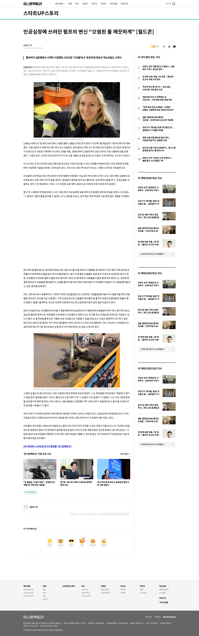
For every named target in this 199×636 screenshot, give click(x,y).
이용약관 (157, 617)
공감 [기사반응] (157, 46)
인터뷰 (45, 599)
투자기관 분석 (28, 596)
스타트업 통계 (28, 590)
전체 (70, 4)
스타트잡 (143, 593)
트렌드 (85, 4)
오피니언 (124, 4)
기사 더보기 (124, 454)
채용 (141, 590)
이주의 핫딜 (86, 593)
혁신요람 (113, 4)
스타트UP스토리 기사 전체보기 (152, 254)
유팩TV (123, 590)
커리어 (103, 4)
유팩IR (122, 593)
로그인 (168, 4)
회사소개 (148, 617)
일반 (44, 590)
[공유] (164, 46)
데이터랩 (60, 3)
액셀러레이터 (164, 590)
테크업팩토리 (106, 593)
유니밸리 (162, 593)
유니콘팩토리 (32, 3)
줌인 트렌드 (105, 590)
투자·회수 (85, 590)
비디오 (94, 4)
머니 (77, 4)
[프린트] (174, 46)
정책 (44, 593)
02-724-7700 (36, 626)
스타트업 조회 (28, 593)
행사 (44, 596)
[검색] (174, 4)
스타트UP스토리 (41, 13)
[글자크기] (169, 46)
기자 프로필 (163, 602)
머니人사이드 (86, 596)
